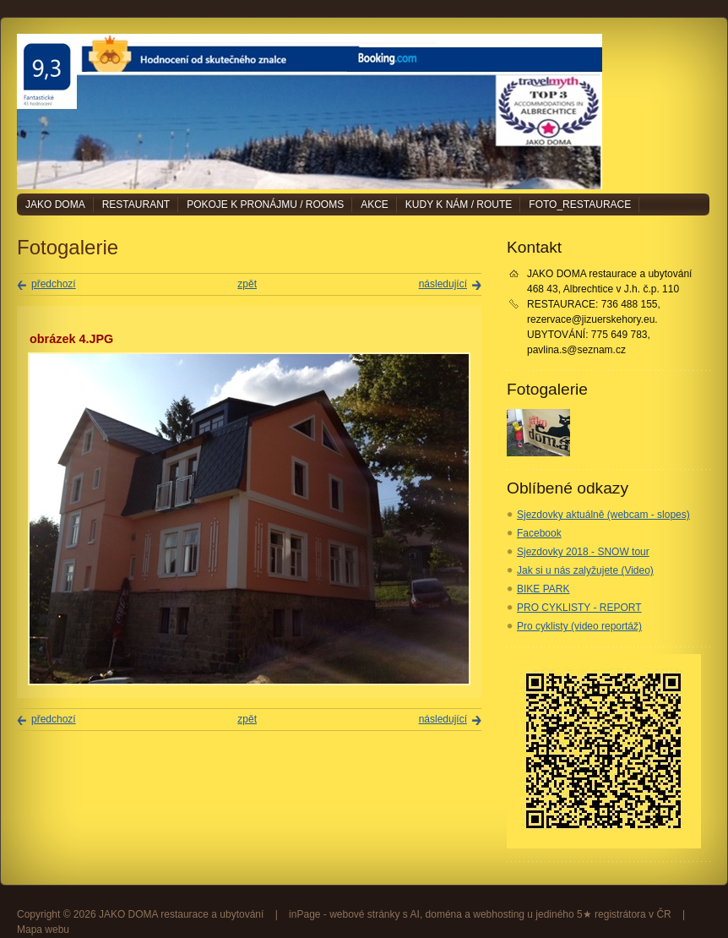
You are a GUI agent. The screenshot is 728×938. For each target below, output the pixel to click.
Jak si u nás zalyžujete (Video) (585, 570)
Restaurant (136, 204)
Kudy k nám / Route (458, 204)
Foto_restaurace (580, 204)
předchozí (53, 284)
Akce (374, 204)
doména (444, 914)
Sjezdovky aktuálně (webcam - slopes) (603, 515)
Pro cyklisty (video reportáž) (579, 626)
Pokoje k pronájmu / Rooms (265, 204)
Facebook (539, 533)
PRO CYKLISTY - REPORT (579, 608)
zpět (247, 284)
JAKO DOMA (55, 204)
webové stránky (364, 914)
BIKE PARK (543, 589)
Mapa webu (43, 929)
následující (443, 284)
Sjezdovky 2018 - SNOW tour (583, 552)
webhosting (498, 914)
